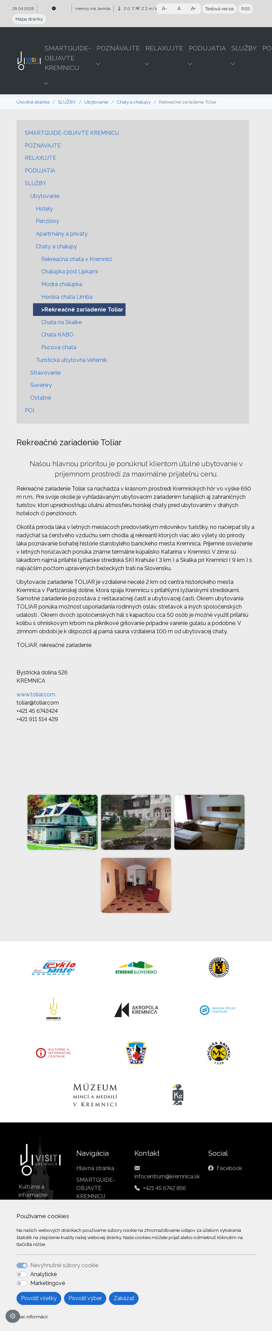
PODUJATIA (40, 170)
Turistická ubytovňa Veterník (71, 360)
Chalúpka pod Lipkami (69, 271)
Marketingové (47, 1283)
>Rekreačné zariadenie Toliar (82, 309)
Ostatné (40, 397)
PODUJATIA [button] (207, 48)
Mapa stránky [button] (29, 19)
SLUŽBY (67, 102)
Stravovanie (45, 372)
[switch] (22, 1274)
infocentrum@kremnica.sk (167, 1176)
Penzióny (47, 221)
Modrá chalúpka (61, 284)
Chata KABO (57, 334)
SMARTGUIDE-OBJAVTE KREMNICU (72, 133)
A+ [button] (193, 8)
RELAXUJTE (40, 158)
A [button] (179, 8)
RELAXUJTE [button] (164, 48)
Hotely (44, 208)
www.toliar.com (36, 694)
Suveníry (41, 385)
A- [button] (164, 8)
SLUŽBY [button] (244, 48)
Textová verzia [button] (219, 8)
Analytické (43, 1274)
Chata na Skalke (61, 322)
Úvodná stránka (33, 102)
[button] (46, 83)
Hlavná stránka (95, 1168)
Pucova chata (58, 347)
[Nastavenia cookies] (13, 1316)
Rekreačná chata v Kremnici (76, 259)
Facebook (229, 1168)
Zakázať (123, 1298)
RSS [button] (245, 8)
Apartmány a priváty (62, 234)
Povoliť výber (85, 1298)
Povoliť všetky (39, 1298)
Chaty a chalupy (134, 102)
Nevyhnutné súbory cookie (64, 1265)
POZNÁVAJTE (43, 145)
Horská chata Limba (67, 297)
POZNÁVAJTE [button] (118, 48)
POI (29, 410)
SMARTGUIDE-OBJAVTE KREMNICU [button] (68, 58)
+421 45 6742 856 (164, 1188)
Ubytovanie (96, 102)
